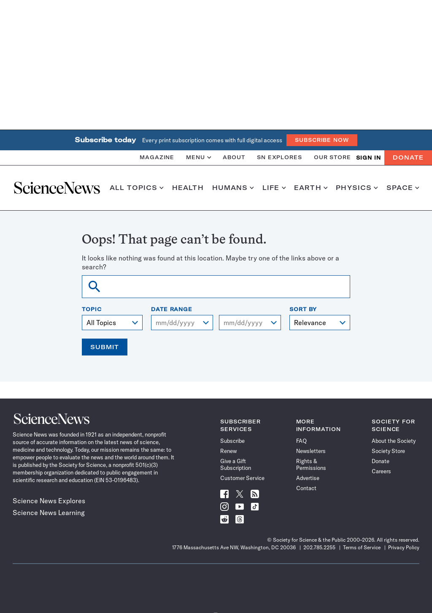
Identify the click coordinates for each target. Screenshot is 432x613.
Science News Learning (49, 512)
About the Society (394, 440)
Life (274, 188)
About (234, 157)
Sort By (303, 309)
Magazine (157, 157)
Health (188, 188)
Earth (310, 188)
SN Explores (279, 157)
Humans (233, 188)
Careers (381, 471)
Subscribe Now (322, 140)
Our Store (332, 157)
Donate (408, 157)
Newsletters (311, 451)
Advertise (307, 478)
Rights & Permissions (311, 464)
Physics (357, 188)
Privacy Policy (403, 547)
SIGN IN (368, 158)
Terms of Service (362, 547)
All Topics (137, 188)
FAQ (301, 440)
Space (402, 188)
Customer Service (242, 478)
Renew (228, 451)
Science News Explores (49, 500)
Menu (198, 157)
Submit (104, 347)
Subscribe (232, 440)
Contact (306, 488)
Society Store (388, 451)
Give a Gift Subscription (235, 464)
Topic (92, 309)
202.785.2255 (319, 547)
